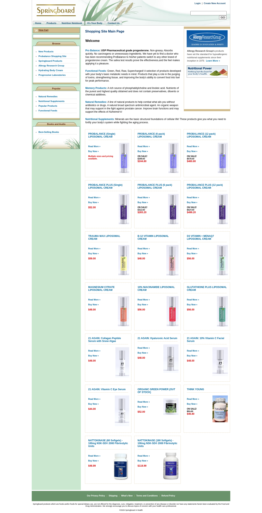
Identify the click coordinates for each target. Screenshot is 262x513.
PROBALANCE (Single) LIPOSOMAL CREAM (101, 135)
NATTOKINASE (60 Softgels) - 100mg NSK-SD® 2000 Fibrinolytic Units (108, 443)
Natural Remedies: (96, 102)
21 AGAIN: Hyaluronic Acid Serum (157, 338)
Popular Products (47, 106)
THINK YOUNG (195, 389)
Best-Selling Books (48, 132)
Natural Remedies (48, 96)
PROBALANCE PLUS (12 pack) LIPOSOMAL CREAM (205, 186)
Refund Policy (168, 496)
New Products (45, 51)
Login (197, 3)
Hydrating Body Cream (50, 70)
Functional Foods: (96, 70)
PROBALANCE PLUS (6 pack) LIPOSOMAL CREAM (155, 186)
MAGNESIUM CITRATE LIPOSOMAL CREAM (101, 288)
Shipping (113, 496)
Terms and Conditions (147, 496)
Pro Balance (92, 50)
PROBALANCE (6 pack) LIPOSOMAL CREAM (151, 135)
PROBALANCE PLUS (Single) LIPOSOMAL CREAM (105, 186)
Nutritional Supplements (51, 101)
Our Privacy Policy (96, 496)
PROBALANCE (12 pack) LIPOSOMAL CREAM (201, 135)
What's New (127, 496)
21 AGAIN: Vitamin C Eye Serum (107, 389)
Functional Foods (47, 110)
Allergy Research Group (51, 65)
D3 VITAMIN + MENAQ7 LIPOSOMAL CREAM (200, 237)
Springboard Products (50, 61)
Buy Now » (93, 151)
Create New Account (215, 3)
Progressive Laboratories (52, 75)
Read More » (94, 146)
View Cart (43, 30)
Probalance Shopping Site (52, 56)
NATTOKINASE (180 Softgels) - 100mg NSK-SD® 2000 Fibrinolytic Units (157, 443)
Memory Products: (96, 88)
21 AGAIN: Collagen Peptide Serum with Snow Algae (104, 340)
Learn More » (213, 60)
